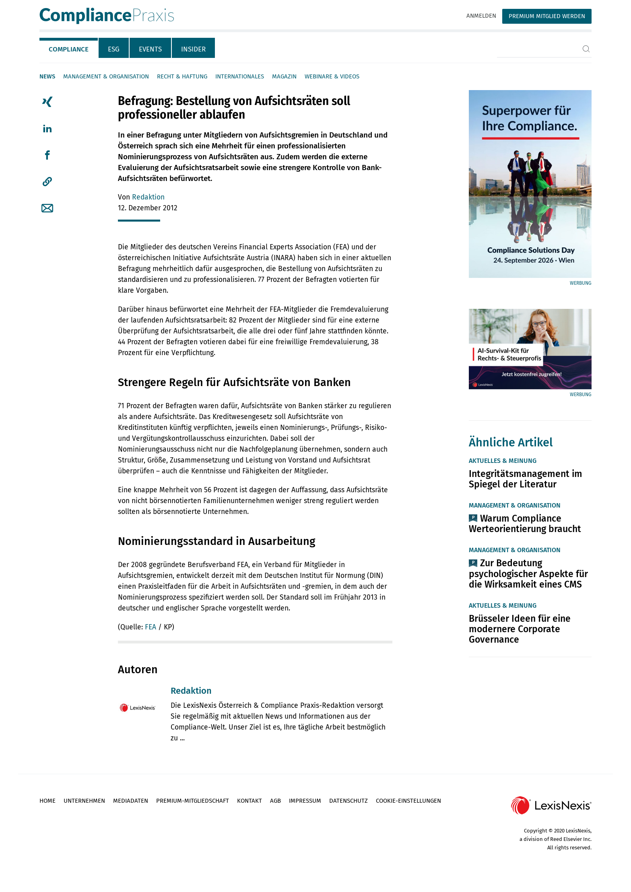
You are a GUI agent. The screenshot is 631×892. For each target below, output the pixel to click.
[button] (47, 182)
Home (47, 800)
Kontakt (249, 800)
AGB (275, 800)
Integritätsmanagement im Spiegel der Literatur (525, 479)
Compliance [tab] (69, 49)
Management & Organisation (106, 76)
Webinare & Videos (332, 76)
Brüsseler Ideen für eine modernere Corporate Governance (520, 629)
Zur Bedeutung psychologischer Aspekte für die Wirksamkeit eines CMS (528, 573)
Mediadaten (130, 800)
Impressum (305, 800)
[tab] (69, 48)
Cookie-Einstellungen (408, 800)
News (47, 76)
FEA (150, 627)
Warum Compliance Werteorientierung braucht (525, 523)
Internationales (239, 76)
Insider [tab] (193, 49)
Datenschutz (348, 800)
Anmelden (481, 15)
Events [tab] (150, 49)
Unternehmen (84, 800)
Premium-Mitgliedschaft (192, 800)
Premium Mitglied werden (547, 16)
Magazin (284, 76)
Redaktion (148, 197)
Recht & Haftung (182, 76)
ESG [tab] (114, 49)
